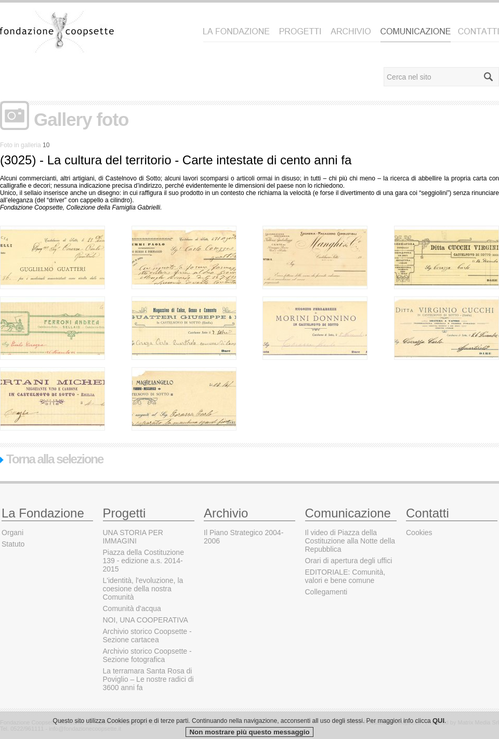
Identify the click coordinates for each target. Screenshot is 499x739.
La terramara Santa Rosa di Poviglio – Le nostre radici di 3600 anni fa (148, 679)
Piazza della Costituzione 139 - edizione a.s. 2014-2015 (143, 560)
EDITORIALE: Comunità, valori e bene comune (345, 576)
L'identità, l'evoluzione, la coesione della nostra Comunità (143, 588)
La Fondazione (43, 513)
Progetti (124, 513)
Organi (12, 532)
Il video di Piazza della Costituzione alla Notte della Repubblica (350, 540)
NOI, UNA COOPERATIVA (145, 620)
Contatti (427, 513)
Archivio (226, 513)
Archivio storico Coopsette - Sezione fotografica (147, 655)
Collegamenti (326, 592)
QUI (438, 733)
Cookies (419, 532)
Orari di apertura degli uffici (348, 560)
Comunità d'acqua (132, 608)
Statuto (13, 544)
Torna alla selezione (51, 459)
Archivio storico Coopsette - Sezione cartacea (147, 635)
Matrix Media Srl (478, 722)
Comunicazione (348, 513)
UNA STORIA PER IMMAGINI (133, 536)
